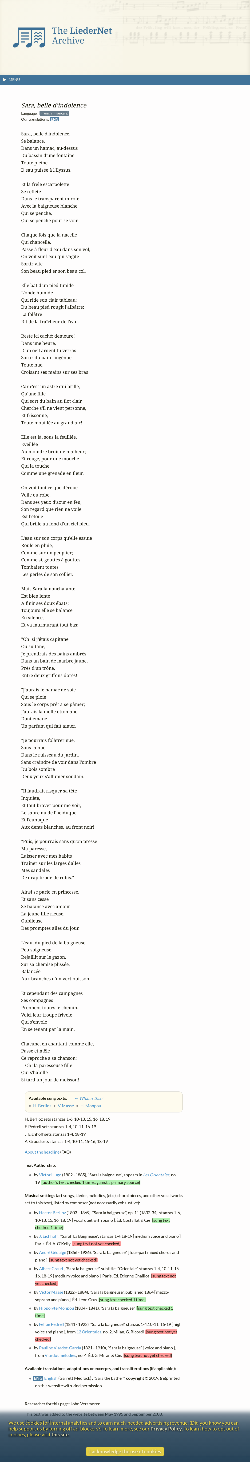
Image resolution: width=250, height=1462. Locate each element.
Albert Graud (51, 1268)
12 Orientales (88, 1331)
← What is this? (85, 1098)
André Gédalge (52, 1252)
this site (60, 1434)
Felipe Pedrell (51, 1324)
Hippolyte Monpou (56, 1308)
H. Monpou (90, 1105)
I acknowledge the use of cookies (125, 1451)
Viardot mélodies (60, 1355)
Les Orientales (156, 1175)
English (51, 1378)
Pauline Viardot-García (60, 1348)
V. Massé (66, 1105)
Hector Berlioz (52, 1212)
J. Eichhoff (48, 1236)
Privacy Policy (166, 1428)
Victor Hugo (50, 1175)
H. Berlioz (42, 1105)
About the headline (42, 1152)
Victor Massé (51, 1292)
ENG (55, 119)
